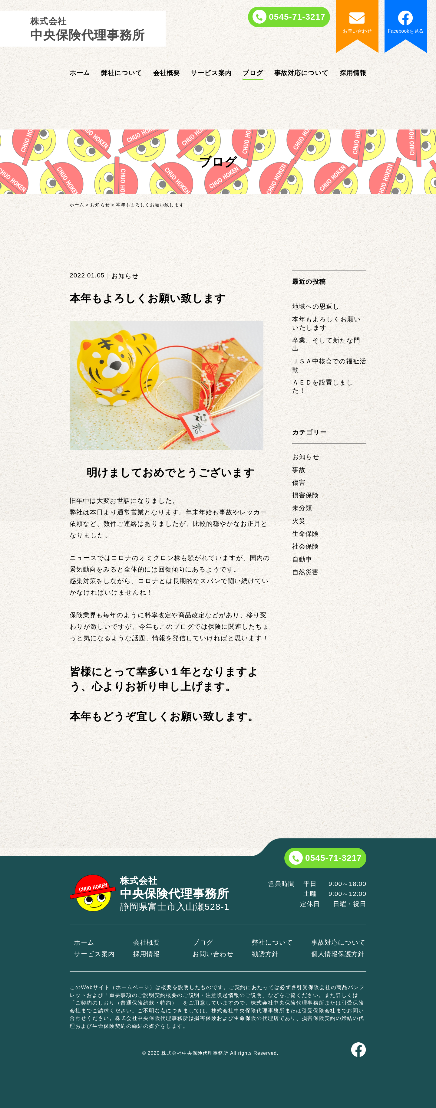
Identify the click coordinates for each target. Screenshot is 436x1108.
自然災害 (305, 572)
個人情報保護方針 (338, 953)
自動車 (302, 559)
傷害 (299, 482)
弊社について (121, 72)
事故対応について (301, 72)
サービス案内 (211, 72)
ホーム (80, 72)
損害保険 (305, 495)
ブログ (253, 72)
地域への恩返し (316, 306)
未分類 (302, 507)
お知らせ (306, 456)
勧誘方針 (265, 953)
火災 (299, 520)
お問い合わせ (213, 953)
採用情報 (353, 72)
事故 (299, 469)
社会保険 (305, 546)
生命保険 (305, 533)
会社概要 (166, 72)
